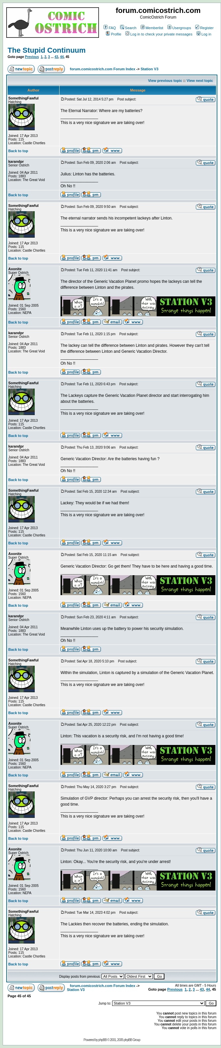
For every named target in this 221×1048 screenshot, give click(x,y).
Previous (32, 57)
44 (62, 57)
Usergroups (179, 28)
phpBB (102, 1040)
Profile (113, 34)
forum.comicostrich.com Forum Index (102, 69)
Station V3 (149, 69)
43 (56, 57)
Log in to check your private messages (159, 34)
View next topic (200, 81)
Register (204, 28)
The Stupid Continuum (47, 50)
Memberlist (152, 28)
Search (128, 28)
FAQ (110, 28)
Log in (204, 34)
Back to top (18, 151)
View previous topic (165, 81)
